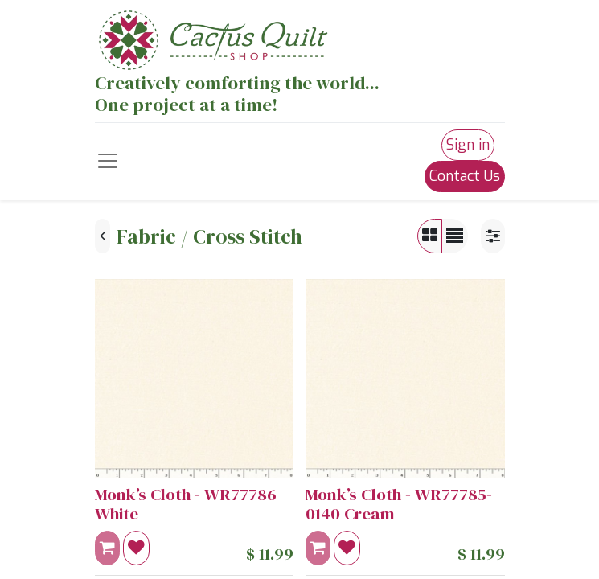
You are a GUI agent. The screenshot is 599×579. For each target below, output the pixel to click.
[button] (136, 548)
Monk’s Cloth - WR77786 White (186, 504)
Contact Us (464, 176)
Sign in (468, 144)
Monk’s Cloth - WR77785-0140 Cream (399, 504)
